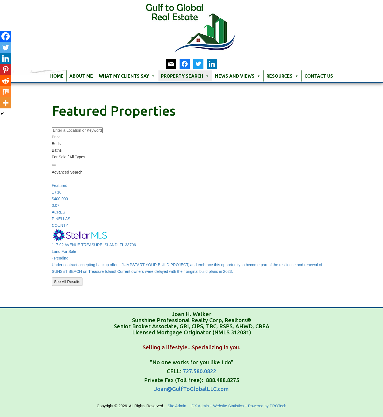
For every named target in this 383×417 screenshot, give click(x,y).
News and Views (238, 75)
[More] (5, 102)
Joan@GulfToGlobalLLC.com (191, 389)
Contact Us (318, 75)
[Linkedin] (5, 58)
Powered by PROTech (267, 406)
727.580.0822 (199, 371)
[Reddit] (5, 80)
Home (57, 75)
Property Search (185, 75)
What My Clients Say (127, 75)
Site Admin (177, 406)
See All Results (67, 281)
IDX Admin (200, 406)
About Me (81, 75)
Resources (282, 75)
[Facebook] (5, 36)
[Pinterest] (5, 69)
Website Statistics (228, 406)
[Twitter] (5, 47)
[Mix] (5, 91)
